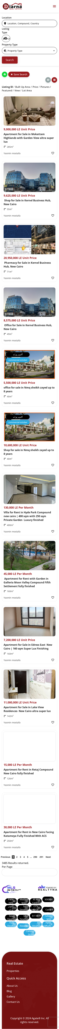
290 (35, 856)
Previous (5, 856)
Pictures (44, 86)
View (17, 90)
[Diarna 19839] (12, 6)
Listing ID (7, 86)
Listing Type (5, 30)
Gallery (11, 996)
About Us (12, 985)
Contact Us (13, 1002)
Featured (7, 90)
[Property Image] (29, 111)
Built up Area (22, 86)
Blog (9, 991)
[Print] (4, 74)
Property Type (10, 44)
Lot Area (27, 90)
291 (41, 856)
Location (6, 17)
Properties (13, 971)
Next (48, 856)
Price (35, 86)
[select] (6, 38)
